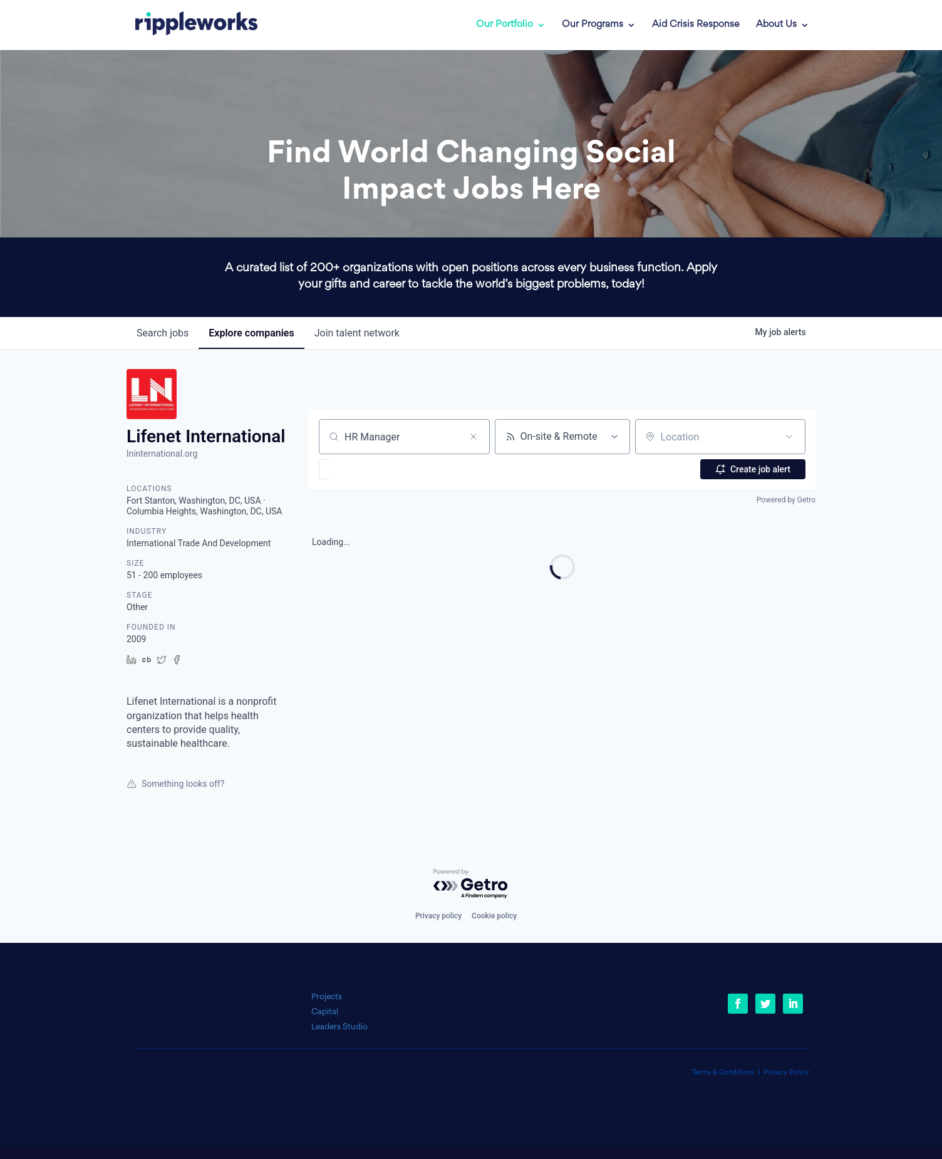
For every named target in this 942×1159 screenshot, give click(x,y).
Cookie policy (494, 916)
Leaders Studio (339, 1027)
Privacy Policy (786, 1072)
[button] (360, 469)
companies (251, 333)
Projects (326, 997)
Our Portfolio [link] (504, 25)
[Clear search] (473, 436)
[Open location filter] (789, 436)
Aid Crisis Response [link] (696, 25)
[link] (187, 25)
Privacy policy (438, 916)
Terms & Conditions (723, 1072)
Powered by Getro (786, 500)
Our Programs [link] (592, 25)
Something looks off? (175, 784)
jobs (163, 333)
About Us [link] (776, 25)
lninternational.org (162, 454)
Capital (324, 1012)
